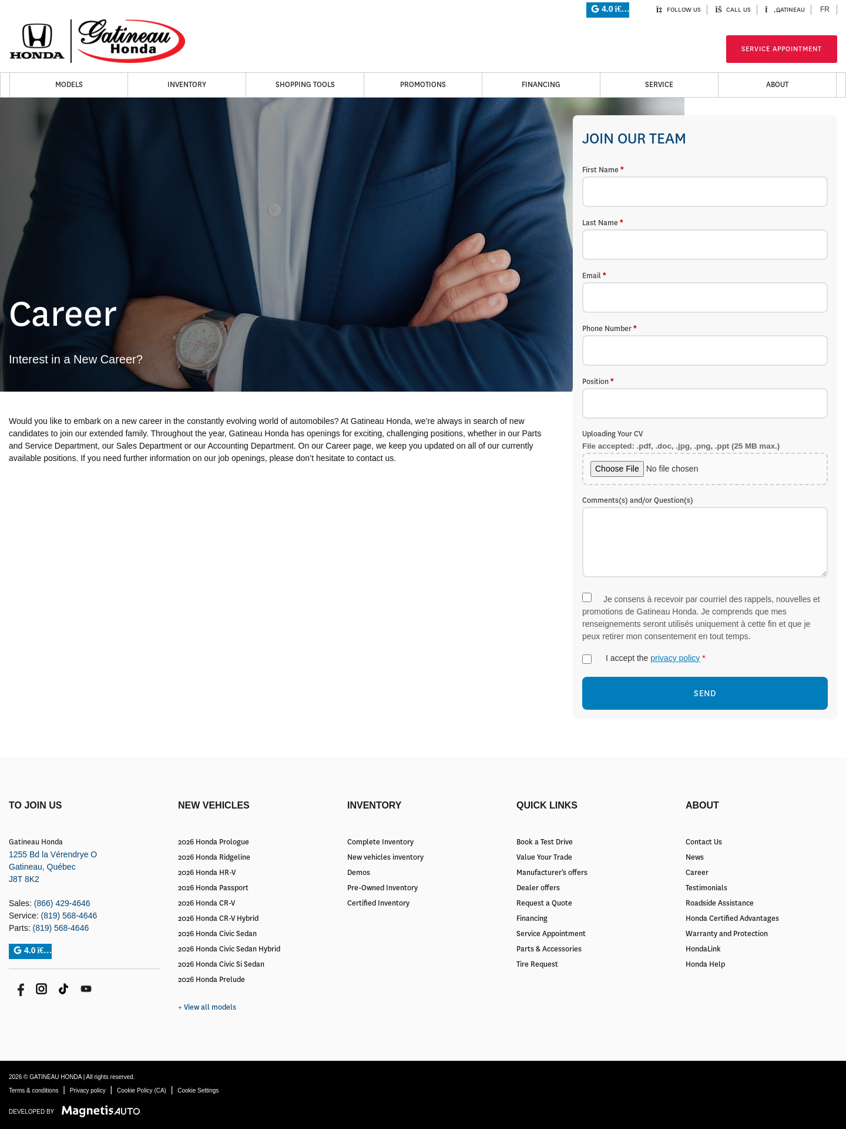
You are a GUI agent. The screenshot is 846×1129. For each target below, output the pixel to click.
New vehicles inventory (385, 857)
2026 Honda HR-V (207, 872)
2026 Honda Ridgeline (214, 857)
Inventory (186, 84)
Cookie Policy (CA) (141, 1090)
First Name (705, 186)
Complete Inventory (380, 842)
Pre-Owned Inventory (382, 888)
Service (659, 84)
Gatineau (785, 10)
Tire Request (537, 964)
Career (697, 872)
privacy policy (675, 658)
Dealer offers (538, 888)
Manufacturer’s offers (552, 872)
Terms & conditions (33, 1090)
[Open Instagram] (41, 988)
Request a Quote (544, 903)
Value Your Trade (544, 857)
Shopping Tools (305, 84)
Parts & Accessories (549, 949)
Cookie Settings (198, 1090)
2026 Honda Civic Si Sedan (221, 964)
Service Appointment (781, 49)
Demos (358, 872)
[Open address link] (53, 867)
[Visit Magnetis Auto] (104, 1111)
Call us (733, 10)
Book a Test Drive (544, 842)
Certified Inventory (378, 903)
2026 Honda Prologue (213, 842)
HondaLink (703, 949)
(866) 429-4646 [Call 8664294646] (62, 903)
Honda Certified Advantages (732, 918)
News (695, 857)
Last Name (705, 239)
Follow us (678, 10)
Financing (541, 84)
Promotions (423, 84)
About (777, 84)
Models (69, 84)
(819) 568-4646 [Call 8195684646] (69, 915)
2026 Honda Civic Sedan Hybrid (229, 949)
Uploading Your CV (705, 457)
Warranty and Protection (727, 933)
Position (705, 397)
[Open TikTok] (63, 988)
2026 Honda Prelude (211, 979)
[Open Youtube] (86, 988)
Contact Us (704, 842)
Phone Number (705, 344)
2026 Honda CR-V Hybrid (218, 918)
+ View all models (207, 1007)
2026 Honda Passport (213, 888)
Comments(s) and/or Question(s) (705, 538)
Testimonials (706, 888)
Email (705, 291)
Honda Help (705, 964)
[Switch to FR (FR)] (825, 10)
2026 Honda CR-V (206, 903)
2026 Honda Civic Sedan (217, 933)
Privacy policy (88, 1090)
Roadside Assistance (720, 903)
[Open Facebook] (19, 988)
